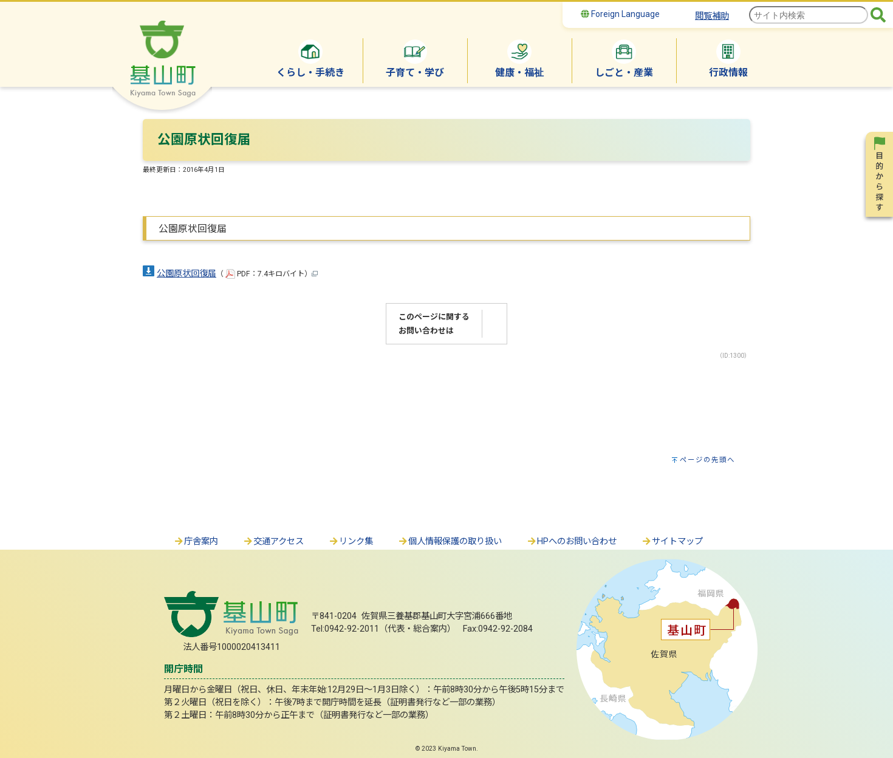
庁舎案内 (195, 541)
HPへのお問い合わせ (571, 541)
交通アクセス (273, 541)
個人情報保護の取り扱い (449, 541)
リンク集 (350, 541)
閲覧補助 (712, 16)
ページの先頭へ (707, 460)
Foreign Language (620, 14)
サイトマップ (672, 541)
